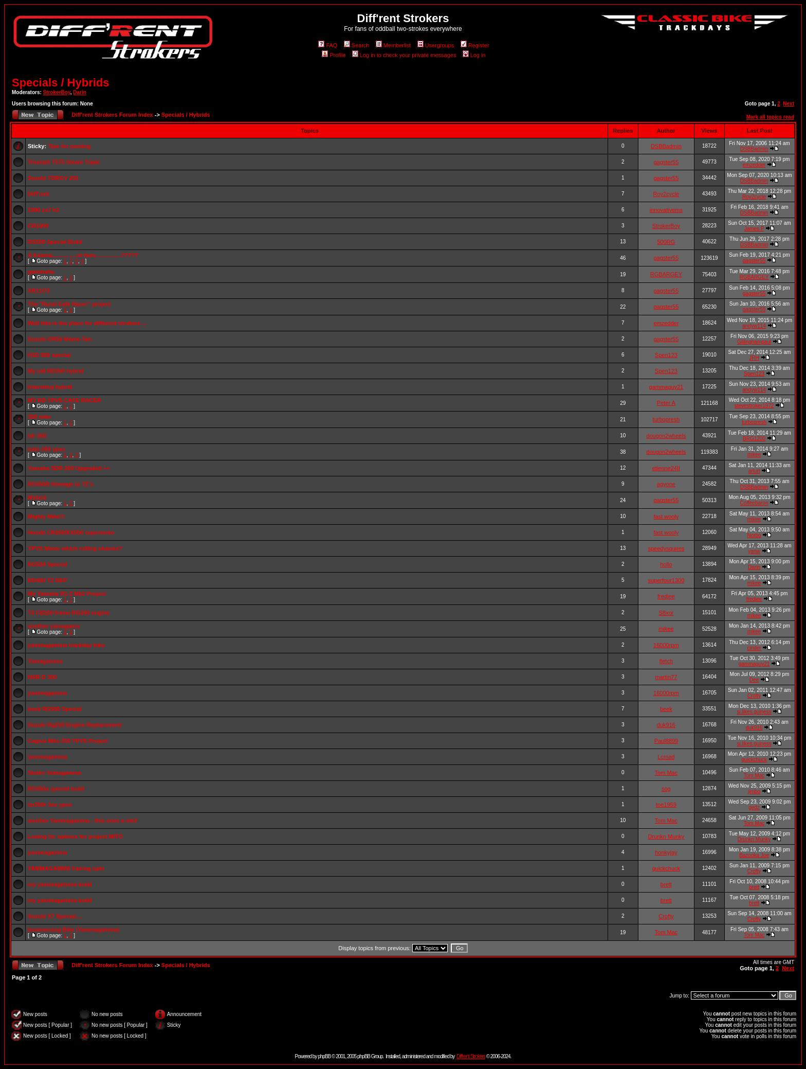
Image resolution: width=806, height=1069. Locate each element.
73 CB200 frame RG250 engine (68, 613)
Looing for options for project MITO (75, 836)
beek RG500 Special (55, 709)
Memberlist (393, 45)
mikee (754, 454)
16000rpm (666, 645)
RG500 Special (47, 564)
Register (475, 45)
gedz (754, 807)
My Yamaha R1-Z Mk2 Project (67, 594)
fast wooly (666, 516)
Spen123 (666, 355)
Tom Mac (666, 773)
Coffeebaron (754, 503)
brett (666, 884)
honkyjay (666, 852)
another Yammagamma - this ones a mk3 (82, 820)
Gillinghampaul (754, 342)
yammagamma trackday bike (66, 645)
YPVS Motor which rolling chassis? (75, 548)
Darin (79, 92)
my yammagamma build (60, 884)
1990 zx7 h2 (43, 210)
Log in (474, 55)
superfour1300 (666, 580)
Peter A (666, 403)
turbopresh (666, 419)
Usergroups (435, 45)
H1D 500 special (49, 355)
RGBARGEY (666, 274)
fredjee (666, 596)
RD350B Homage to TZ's (60, 484)
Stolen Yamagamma (54, 773)
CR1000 (38, 226)
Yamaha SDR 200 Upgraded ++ (69, 468)
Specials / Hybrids (60, 82)
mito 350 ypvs (46, 449)
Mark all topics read (770, 117)
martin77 (666, 677)
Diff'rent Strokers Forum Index (112, 115)
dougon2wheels (666, 436)
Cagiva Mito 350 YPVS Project (68, 741)
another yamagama (53, 626)
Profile (333, 55)
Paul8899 (666, 741)
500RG (666, 242)
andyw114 (754, 326)
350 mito (39, 417)
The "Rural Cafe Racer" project (69, 304)
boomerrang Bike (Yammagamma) (73, 930)
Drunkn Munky (666, 836)
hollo (666, 564)
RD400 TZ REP (47, 580)
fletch (666, 661)
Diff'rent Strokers (470, 1056)
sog (666, 789)
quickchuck (753, 759)
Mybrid (37, 497)
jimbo (754, 791)
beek (666, 709)
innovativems (666, 210)
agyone (666, 484)
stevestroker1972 (754, 405)
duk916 (666, 725)
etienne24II (666, 468)
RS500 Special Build (55, 242)
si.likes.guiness (754, 712)
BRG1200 (754, 438)
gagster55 (666, 162)
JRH (754, 358)
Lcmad (665, 757)
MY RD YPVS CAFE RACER (64, 400)
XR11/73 (39, 291)
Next (788, 103)
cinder (754, 648)
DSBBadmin (666, 146)
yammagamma (47, 693)
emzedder (754, 165)
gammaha (41, 272)
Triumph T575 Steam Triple (64, 162)
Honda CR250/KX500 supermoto (71, 532)
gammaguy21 (666, 387)
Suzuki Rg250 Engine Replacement (75, 725)
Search (357, 45)
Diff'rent (38, 194)
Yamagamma (45, 661)
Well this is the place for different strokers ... (87, 323)
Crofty (754, 696)
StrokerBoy (56, 92)
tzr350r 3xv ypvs (50, 804)
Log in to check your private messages (404, 55)
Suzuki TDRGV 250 (53, 178)
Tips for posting (69, 146)
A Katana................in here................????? (83, 255)
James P (754, 228)
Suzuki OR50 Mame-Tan (59, 339)
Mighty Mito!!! (46, 516)
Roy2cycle (666, 194)
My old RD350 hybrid (56, 371)
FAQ (327, 45)
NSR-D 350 (42, 677)
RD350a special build (56, 789)
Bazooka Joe (754, 855)
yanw (754, 551)
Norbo (754, 535)
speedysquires (666, 548)
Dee (754, 680)
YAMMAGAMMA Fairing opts (66, 868)
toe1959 (666, 804)
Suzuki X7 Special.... (55, 916)
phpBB (324, 1056)
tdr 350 (37, 436)
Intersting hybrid (50, 387)
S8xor (666, 613)
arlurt (754, 471)
